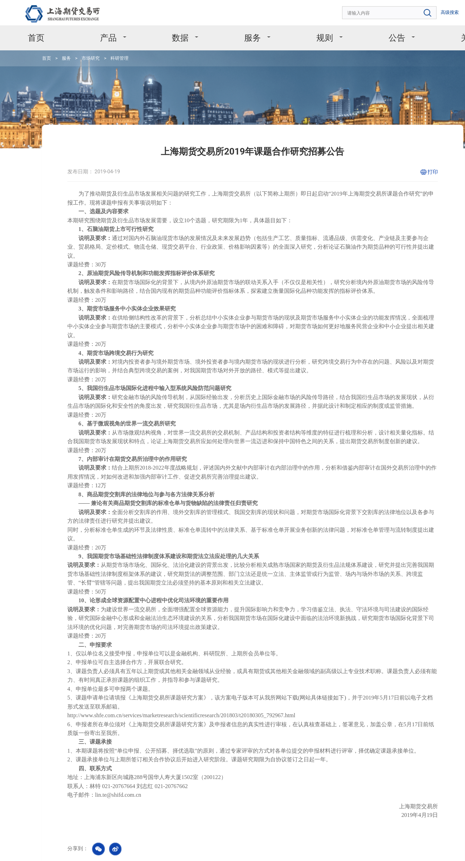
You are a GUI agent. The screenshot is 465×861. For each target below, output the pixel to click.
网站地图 (131, 846)
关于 (414, 31)
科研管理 (100, 49)
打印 (383, 144)
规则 (293, 31)
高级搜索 (418, 10)
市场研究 (76, 49)
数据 (173, 31)
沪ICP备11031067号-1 (305, 850)
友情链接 (157, 846)
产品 (112, 31)
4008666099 (79, 809)
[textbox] (368, 11)
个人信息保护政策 (97, 846)
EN (434, 10)
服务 (233, 31)
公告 (354, 31)
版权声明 (64, 846)
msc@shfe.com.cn (239, 808)
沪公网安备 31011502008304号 (361, 850)
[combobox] (368, 11)
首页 (51, 31)
